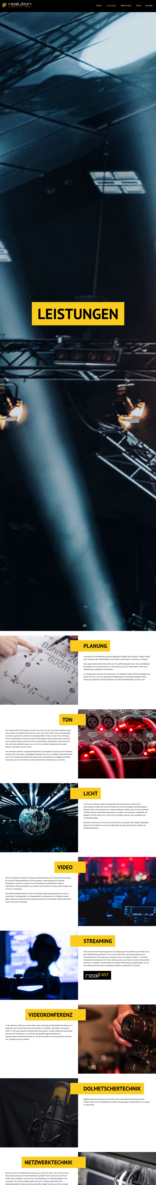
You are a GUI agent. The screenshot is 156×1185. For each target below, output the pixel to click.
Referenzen (126, 5)
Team (138, 5)
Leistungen (111, 5)
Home (99, 5)
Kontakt (149, 5)
